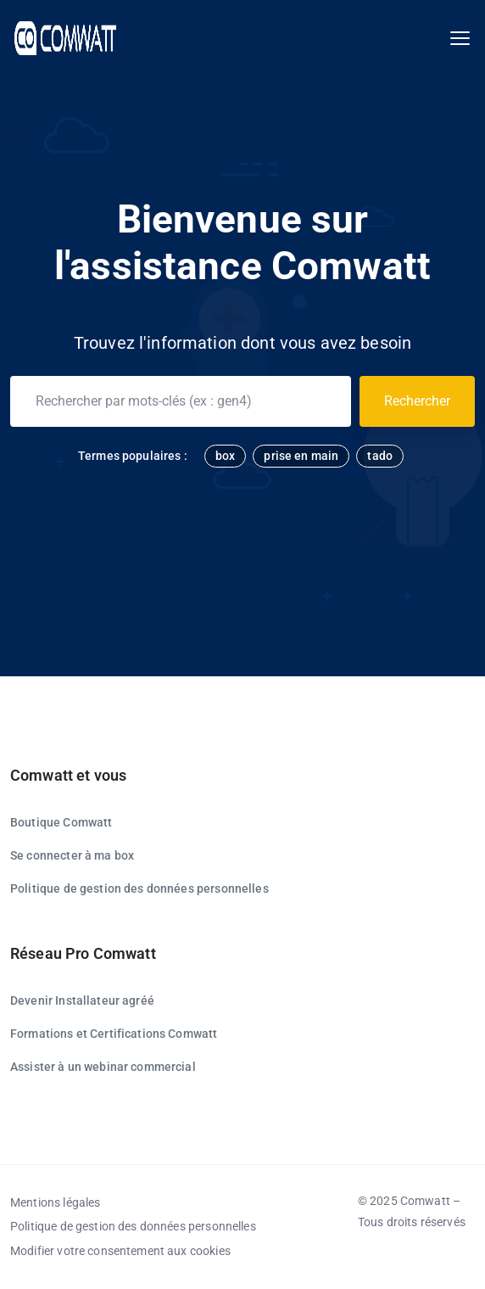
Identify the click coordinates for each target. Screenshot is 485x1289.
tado (380, 455)
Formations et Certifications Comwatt (113, 1033)
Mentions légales (55, 1202)
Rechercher (417, 401)
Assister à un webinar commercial (103, 1066)
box (225, 455)
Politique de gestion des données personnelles (139, 888)
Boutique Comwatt (61, 822)
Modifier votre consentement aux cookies (120, 1251)
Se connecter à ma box (72, 855)
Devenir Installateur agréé (82, 1000)
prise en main (301, 455)
